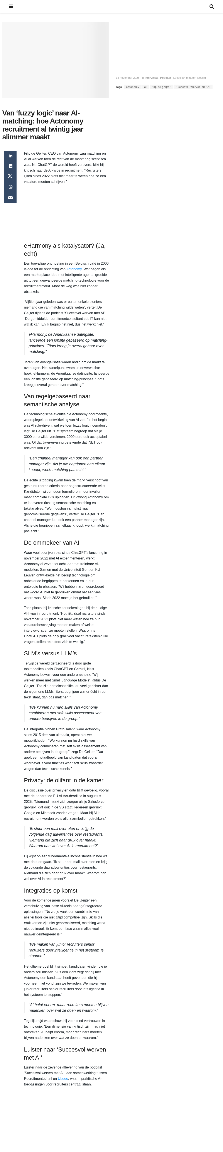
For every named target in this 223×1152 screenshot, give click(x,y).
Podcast (165, 77)
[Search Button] (211, 6)
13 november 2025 (127, 77)
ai (145, 86)
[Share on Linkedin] (10, 156)
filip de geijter (161, 86)
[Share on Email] (10, 197)
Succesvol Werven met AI (193, 86)
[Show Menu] (11, 6)
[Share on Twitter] (10, 177)
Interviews (152, 77)
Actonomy (74, 269)
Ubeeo (63, 1078)
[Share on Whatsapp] (10, 187)
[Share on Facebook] (10, 166)
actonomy (132, 86)
